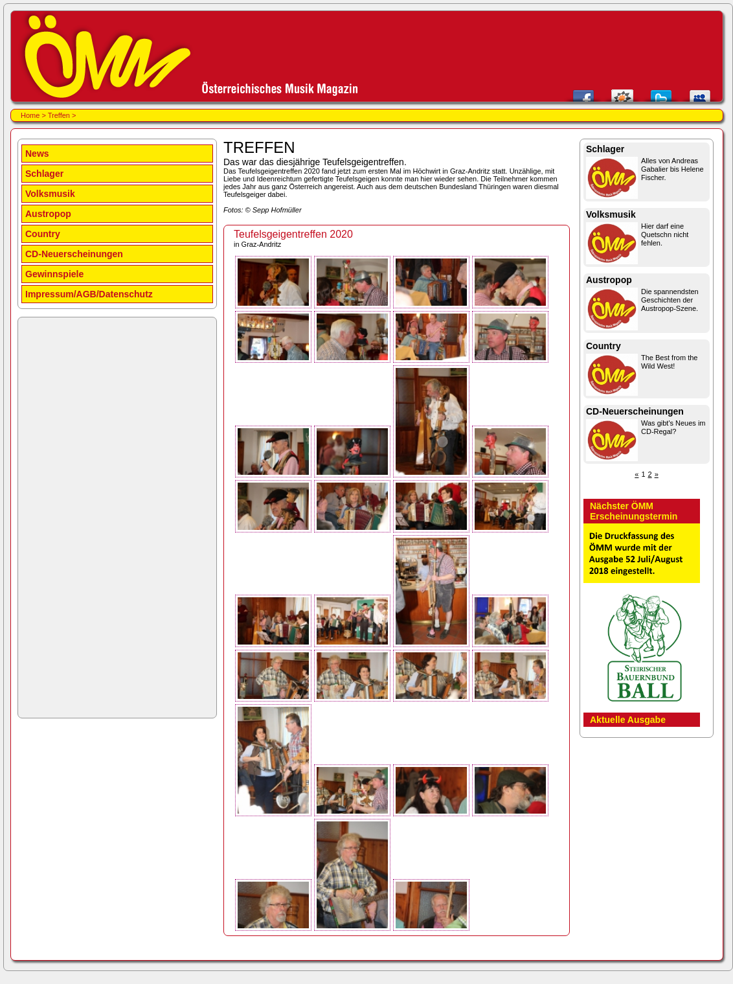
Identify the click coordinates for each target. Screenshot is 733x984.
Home (30, 115)
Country (42, 234)
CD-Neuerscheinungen (74, 254)
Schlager (44, 173)
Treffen (59, 115)
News (37, 153)
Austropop (48, 214)
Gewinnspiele (54, 274)
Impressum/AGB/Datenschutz (89, 294)
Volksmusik (50, 194)
